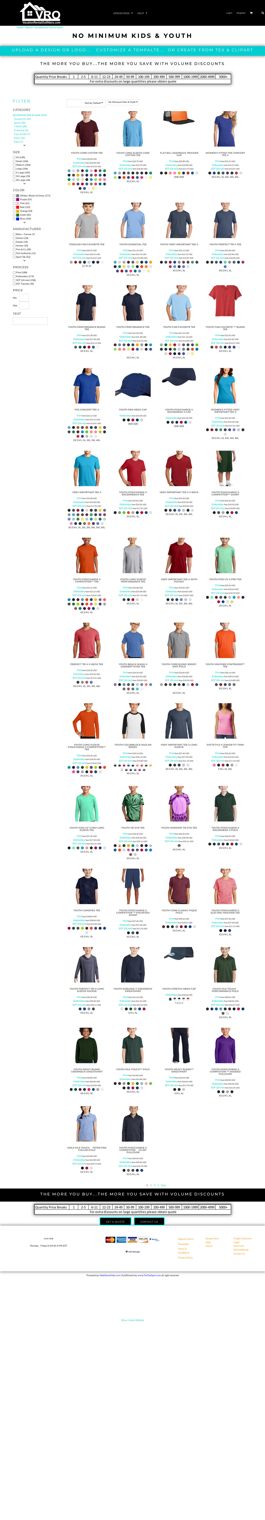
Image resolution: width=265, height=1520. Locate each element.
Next (163, 1185)
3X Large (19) (23, 176)
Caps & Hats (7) (22, 134)
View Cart (239, 1246)
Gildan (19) (22, 241)
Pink (22, 203)
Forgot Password (243, 1238)
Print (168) (21, 272)
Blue (22, 218)
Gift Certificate (241, 1249)
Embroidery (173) (25, 276)
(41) (22, 203)
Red (22, 207)
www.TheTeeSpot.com (149, 1275)
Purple (23, 199)
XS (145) (20, 157)
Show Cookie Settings (132, 1320)
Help (208, 1242)
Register (241, 13)
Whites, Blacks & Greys (32, 195)
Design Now (212, 1238)
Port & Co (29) (23, 249)
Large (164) (22, 168)
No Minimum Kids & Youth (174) (29, 115)
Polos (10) (19, 138)
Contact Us (239, 1253)
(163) (23, 219)
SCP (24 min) (79, 166)
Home (20, 27)
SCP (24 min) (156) (26, 280)
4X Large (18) (23, 180)
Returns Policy (185, 1239)
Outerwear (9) (21, 130)
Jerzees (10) (22, 245)
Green (23, 214)
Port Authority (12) (26, 253)
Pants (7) (18, 141)
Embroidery (79, 162)
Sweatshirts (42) (22, 118)
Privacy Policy (185, 1257)
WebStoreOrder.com (109, 1275)
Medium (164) (23, 164)
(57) (24, 200)
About (209, 1246)
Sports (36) (19, 122)
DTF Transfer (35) (25, 283)
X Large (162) (23, 172)
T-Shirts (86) (20, 126)
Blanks (29, 27)
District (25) (22, 238)
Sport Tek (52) (23, 256)
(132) (23, 207)
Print (79, 158)
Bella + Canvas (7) (25, 234)
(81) (23, 215)
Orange (24, 211)
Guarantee (183, 1244)
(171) (33, 196)
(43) (24, 211)
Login (229, 13)
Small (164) (22, 161)
